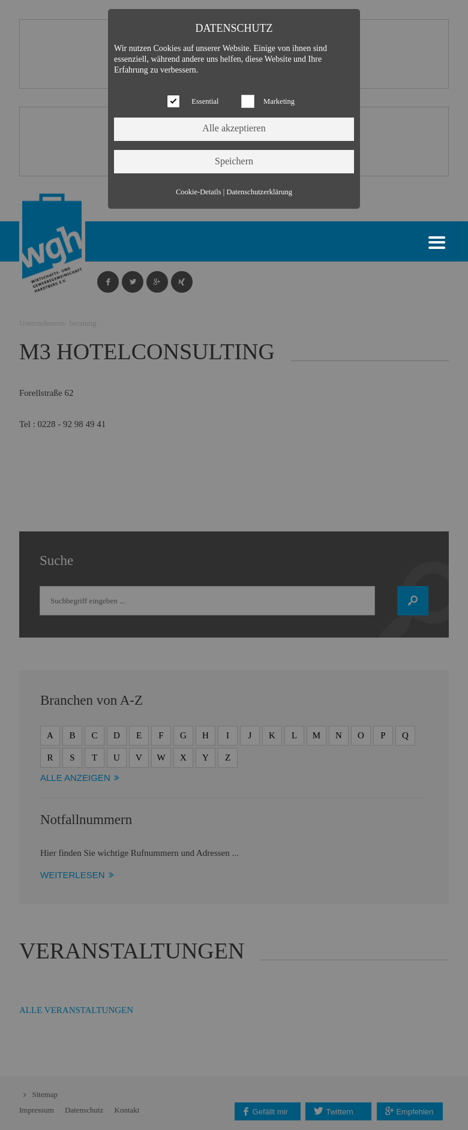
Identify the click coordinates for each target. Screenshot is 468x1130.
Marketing (279, 101)
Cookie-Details (198, 192)
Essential (204, 101)
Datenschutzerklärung (259, 192)
